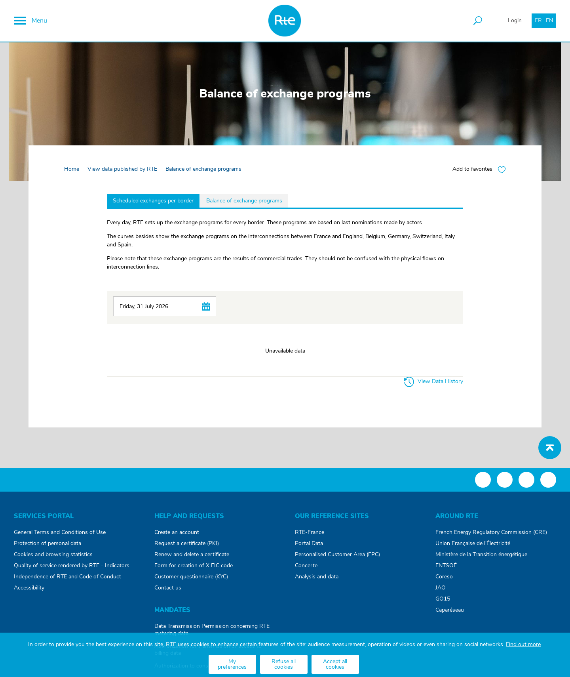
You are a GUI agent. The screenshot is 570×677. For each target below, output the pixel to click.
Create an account (176, 532)
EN (549, 20)
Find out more (523, 644)
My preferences (232, 664)
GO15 (442, 599)
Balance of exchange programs (244, 201)
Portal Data (309, 543)
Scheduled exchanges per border (153, 201)
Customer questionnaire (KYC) (191, 577)
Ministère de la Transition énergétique (481, 554)
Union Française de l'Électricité (472, 543)
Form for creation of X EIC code (193, 565)
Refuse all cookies (284, 664)
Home (71, 169)
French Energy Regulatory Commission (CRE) (491, 532)
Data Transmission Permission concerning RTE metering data (212, 630)
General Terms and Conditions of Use (60, 532)
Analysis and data (316, 577)
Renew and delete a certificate (191, 554)
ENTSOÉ (446, 565)
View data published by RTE (122, 169)
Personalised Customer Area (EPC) (337, 554)
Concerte (306, 565)
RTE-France (309, 532)
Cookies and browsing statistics (53, 554)
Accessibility (29, 588)
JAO (440, 588)
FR (538, 20)
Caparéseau (449, 610)
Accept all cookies (335, 664)
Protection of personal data (47, 543)
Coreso (444, 577)
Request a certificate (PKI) (186, 543)
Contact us (167, 588)
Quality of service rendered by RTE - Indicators (71, 565)
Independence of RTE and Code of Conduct (67, 577)
